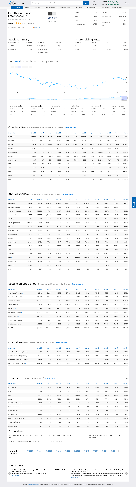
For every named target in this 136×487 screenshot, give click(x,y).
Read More (15, 475)
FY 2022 (58, 451)
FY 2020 (77, 451)
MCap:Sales (47, 61)
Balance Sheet (65, 8)
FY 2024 (39, 451)
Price (17, 61)
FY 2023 (49, 451)
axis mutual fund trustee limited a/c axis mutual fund (105, 436)
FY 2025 (30, 451)
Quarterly (37, 8)
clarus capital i (55, 441)
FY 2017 (104, 451)
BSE (54, 14)
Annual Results (50, 8)
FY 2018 (95, 451)
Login (127, 3)
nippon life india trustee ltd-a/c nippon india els (26, 436)
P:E (22, 61)
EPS (56, 61)
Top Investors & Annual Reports (111, 8)
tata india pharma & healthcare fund (23, 441)
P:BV (28, 61)
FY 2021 (67, 451)
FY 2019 (86, 451)
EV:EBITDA (35, 61)
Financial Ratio (91, 8)
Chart (27, 8)
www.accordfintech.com (33, 484)
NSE (50, 14)
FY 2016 (113, 451)
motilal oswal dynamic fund (60, 435)
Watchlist (37, 27)
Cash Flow (78, 8)
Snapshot (17, 8)
